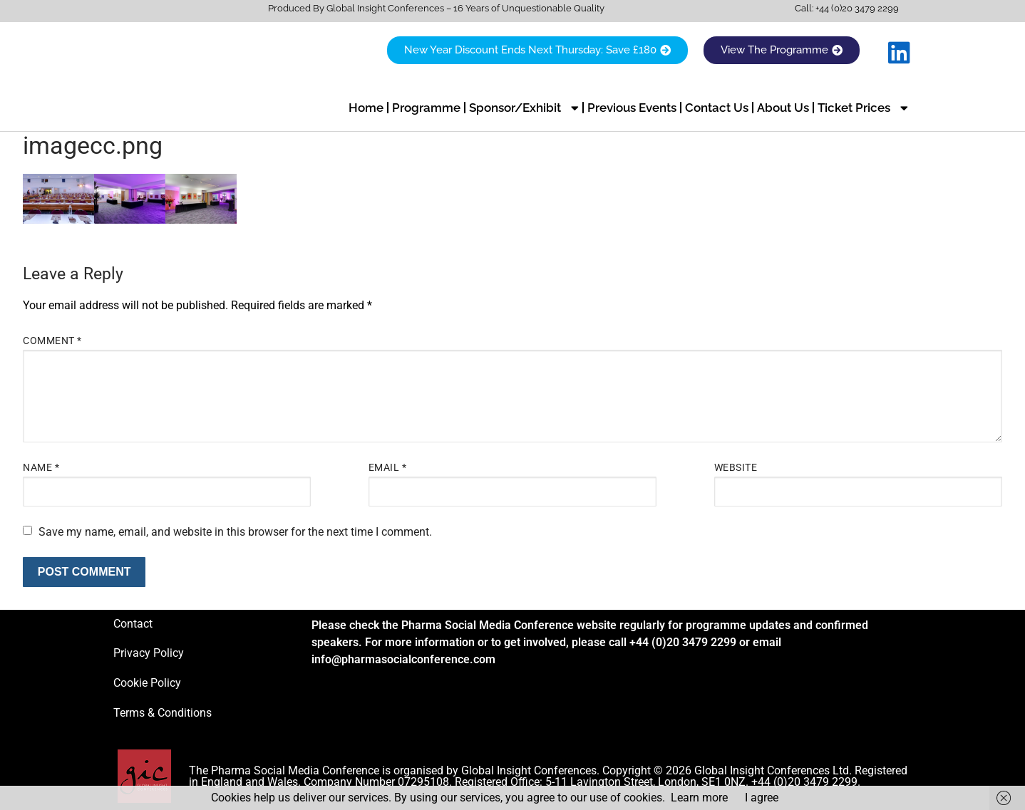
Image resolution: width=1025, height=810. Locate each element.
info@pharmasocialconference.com (403, 659)
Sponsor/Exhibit (524, 108)
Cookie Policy (147, 683)
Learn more (699, 797)
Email (388, 467)
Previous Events (631, 107)
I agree (761, 797)
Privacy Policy (148, 653)
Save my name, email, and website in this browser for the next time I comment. (235, 531)
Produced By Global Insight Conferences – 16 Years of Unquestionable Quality (436, 8)
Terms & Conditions (162, 712)
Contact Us (716, 107)
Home (366, 107)
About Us (783, 107)
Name (41, 467)
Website (736, 467)
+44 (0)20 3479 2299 (857, 8)
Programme (426, 107)
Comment (52, 340)
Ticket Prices (863, 108)
